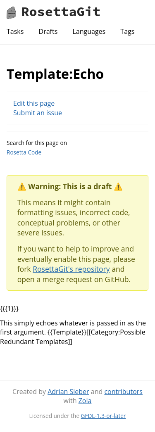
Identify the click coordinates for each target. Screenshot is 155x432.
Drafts (48, 31)
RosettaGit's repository (71, 269)
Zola (85, 400)
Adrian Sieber (68, 391)
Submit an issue (37, 112)
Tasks (15, 31)
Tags (127, 31)
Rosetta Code (24, 152)
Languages (88, 31)
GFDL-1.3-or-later (103, 416)
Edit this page (34, 103)
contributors (123, 391)
